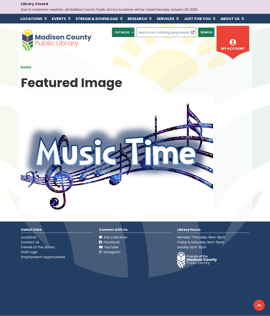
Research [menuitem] (137, 18)
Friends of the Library (38, 247)
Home (26, 67)
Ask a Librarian (113, 237)
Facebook (109, 242)
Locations (28, 237)
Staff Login (29, 252)
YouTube (108, 247)
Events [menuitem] (59, 18)
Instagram (109, 252)
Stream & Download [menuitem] (97, 18)
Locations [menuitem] (31, 18)
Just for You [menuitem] (197, 18)
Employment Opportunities (43, 257)
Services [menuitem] (165, 18)
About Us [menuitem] (230, 18)
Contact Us (30, 242)
